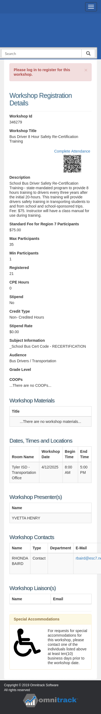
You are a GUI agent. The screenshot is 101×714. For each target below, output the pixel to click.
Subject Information (27, 340)
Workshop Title (23, 131)
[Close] (86, 70)
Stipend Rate (21, 326)
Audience (17, 355)
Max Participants (24, 238)
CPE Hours (19, 282)
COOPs (16, 379)
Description (19, 177)
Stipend (16, 297)
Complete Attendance (72, 151)
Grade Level (20, 369)
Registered (19, 267)
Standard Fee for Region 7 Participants (44, 224)
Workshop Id (20, 116)
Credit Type (19, 311)
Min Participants (24, 253)
